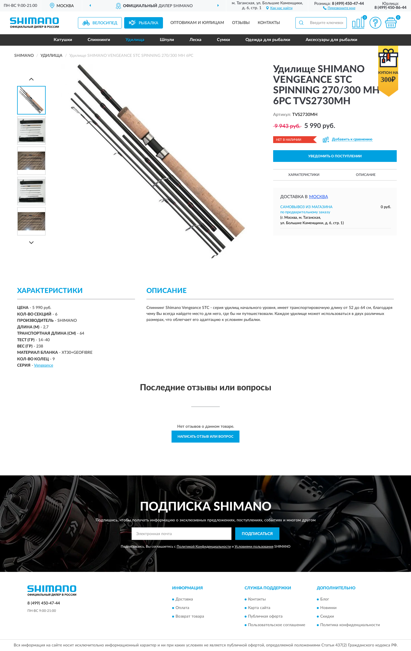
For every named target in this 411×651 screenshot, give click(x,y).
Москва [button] (318, 197)
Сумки (223, 40)
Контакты (269, 23)
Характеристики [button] (303, 174)
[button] (339, 7)
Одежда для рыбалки (267, 40)
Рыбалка (148, 23)
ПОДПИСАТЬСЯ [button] (257, 534)
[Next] (31, 242)
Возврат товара (190, 616)
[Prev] (31, 79)
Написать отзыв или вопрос (205, 436)
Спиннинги (99, 40)
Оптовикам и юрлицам (197, 23)
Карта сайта (259, 608)
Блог (324, 599)
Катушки (63, 40)
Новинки (328, 608)
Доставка (184, 599)
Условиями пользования (254, 546)
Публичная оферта (265, 616)
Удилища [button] (135, 40)
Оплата (182, 608)
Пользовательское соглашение (276, 625)
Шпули (167, 40)
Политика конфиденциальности (350, 625)
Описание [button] (366, 174)
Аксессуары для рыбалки (331, 40)
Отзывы (241, 23)
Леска (196, 40)
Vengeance (43, 365)
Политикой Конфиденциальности (204, 546)
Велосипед (104, 23)
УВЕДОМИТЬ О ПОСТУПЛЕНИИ (335, 156)
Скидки (327, 616)
